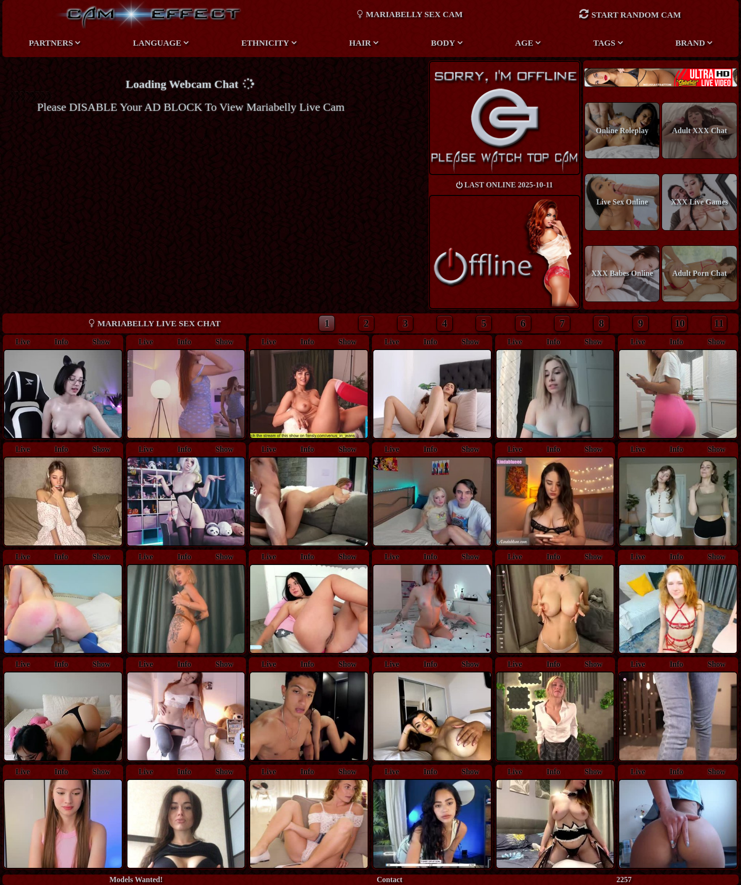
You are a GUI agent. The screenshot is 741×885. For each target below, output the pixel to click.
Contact (389, 879)
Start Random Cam (629, 14)
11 (719, 323)
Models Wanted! (136, 879)
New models (661, 77)
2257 (624, 879)
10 (680, 323)
